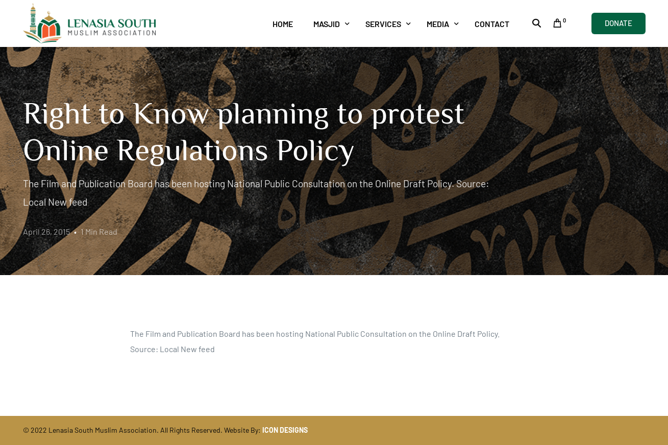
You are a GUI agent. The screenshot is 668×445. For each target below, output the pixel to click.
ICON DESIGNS (285, 430)
